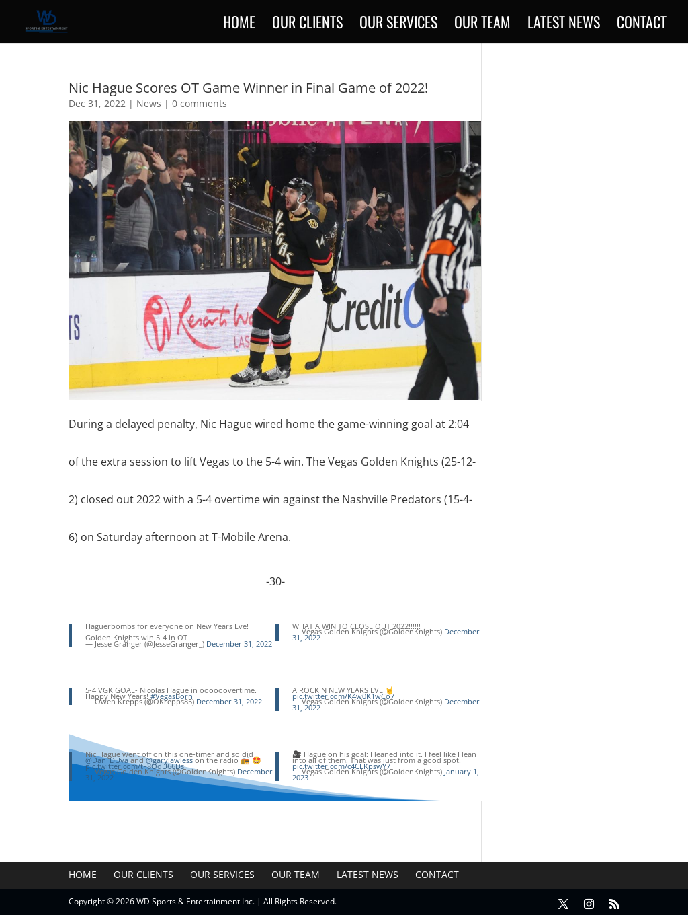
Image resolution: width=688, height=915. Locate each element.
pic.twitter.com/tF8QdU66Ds (134, 766)
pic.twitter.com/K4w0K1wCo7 (343, 696)
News (148, 103)
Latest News (563, 24)
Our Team (482, 24)
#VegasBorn (171, 696)
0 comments (199, 103)
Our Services (398, 24)
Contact (641, 24)
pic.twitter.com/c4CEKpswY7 (341, 766)
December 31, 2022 (239, 643)
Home (239, 24)
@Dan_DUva (106, 760)
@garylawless (169, 760)
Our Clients (307, 24)
